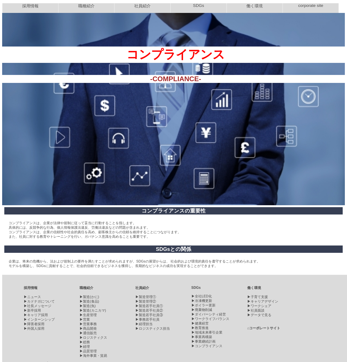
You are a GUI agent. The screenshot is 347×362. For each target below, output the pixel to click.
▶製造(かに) (89, 297)
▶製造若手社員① (149, 306)
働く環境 (254, 288)
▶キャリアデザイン (262, 301)
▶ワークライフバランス (210, 319)
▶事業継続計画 (203, 341)
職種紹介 (86, 288)
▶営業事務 (88, 324)
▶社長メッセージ (37, 306)
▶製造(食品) (89, 301)
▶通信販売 (88, 333)
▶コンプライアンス (206, 346)
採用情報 (31, 288)
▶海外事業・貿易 (93, 355)
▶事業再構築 (201, 337)
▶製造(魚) (88, 306)
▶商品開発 (88, 328)
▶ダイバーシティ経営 (208, 314)
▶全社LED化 (201, 296)
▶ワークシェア (259, 306)
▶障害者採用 (34, 324)
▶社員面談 (255, 310)
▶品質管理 (88, 351)
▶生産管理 (88, 315)
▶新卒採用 (32, 310)
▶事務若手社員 (147, 319)
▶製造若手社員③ (149, 315)
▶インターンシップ (39, 319)
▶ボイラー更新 (203, 305)
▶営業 (85, 319)
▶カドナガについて (39, 301)
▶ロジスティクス (93, 337)
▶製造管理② (145, 301)
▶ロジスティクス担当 (152, 328)
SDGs (196, 287)
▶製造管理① (145, 297)
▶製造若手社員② (149, 310)
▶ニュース (32, 297)
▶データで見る (259, 315)
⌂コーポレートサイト (263, 328)
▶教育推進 (200, 328)
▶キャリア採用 (36, 315)
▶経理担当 (144, 324)
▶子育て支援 (257, 297)
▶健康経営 (200, 323)
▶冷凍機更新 (201, 301)
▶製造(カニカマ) (93, 310)
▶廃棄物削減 (201, 310)
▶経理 (85, 346)
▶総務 (85, 342)
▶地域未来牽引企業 (206, 332)
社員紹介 (142, 288)
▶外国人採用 (34, 328)
